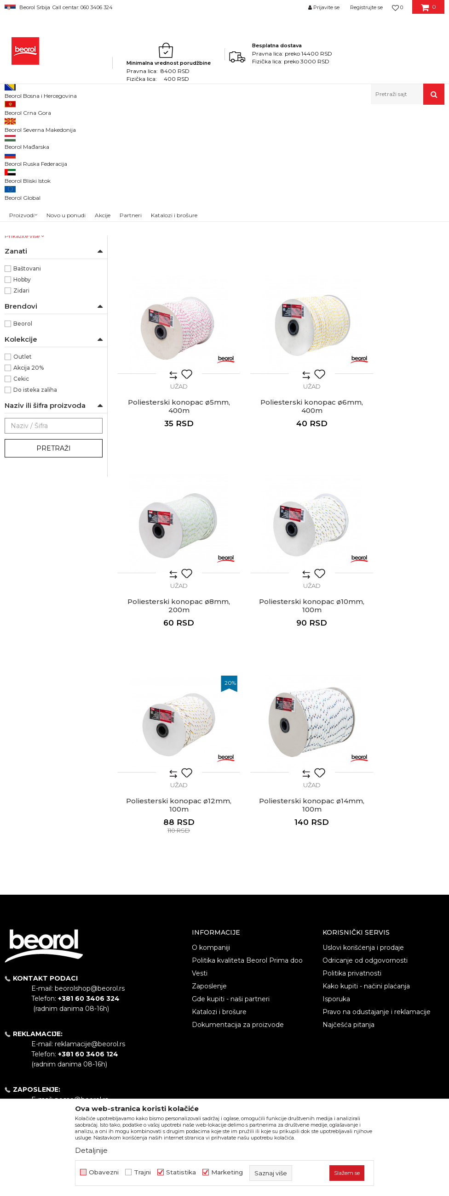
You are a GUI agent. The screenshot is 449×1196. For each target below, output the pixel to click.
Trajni (142, 1172)
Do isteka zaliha (35, 508)
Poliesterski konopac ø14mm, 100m (280, 662)
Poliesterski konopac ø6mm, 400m (168, 483)
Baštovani (27, 387)
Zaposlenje (209, 842)
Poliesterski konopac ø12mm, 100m (168, 662)
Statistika (181, 1172)
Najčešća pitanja (348, 881)
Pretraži (53, 567)
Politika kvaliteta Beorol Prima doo (247, 816)
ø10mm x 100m (35, 296)
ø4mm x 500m (34, 340)
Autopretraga (289, 139)
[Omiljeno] (397, 7)
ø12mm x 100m (35, 307)
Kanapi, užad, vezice (134, 124)
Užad (16, 183)
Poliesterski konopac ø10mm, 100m (393, 483)
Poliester (26, 263)
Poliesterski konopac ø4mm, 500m (280, 304)
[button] (407, 94)
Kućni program (80, 124)
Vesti (199, 829)
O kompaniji (211, 804)
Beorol (13, 124)
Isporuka (336, 855)
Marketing (227, 1172)
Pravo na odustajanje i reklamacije (376, 868)
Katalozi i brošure (219, 868)
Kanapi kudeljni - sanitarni (44, 172)
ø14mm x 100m (35, 318)
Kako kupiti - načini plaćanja (366, 842)
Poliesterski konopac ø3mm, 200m (168, 304)
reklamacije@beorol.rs (90, 901)
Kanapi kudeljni (30, 161)
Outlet (22, 475)
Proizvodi (40, 124)
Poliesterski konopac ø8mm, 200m (280, 483)
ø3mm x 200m (35, 329)
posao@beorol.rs (81, 956)
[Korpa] (428, 10)
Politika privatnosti (351, 829)
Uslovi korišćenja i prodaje (363, 804)
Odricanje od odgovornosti (365, 816)
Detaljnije (91, 1150)
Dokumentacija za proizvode (238, 881)
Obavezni (104, 1172)
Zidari (21, 409)
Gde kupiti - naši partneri (231, 855)
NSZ (24, 230)
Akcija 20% (28, 486)
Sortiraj (331, 139)
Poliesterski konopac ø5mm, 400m (393, 304)
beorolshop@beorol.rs (90, 845)
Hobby (22, 398)
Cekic (21, 497)
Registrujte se (366, 7)
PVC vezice (26, 194)
